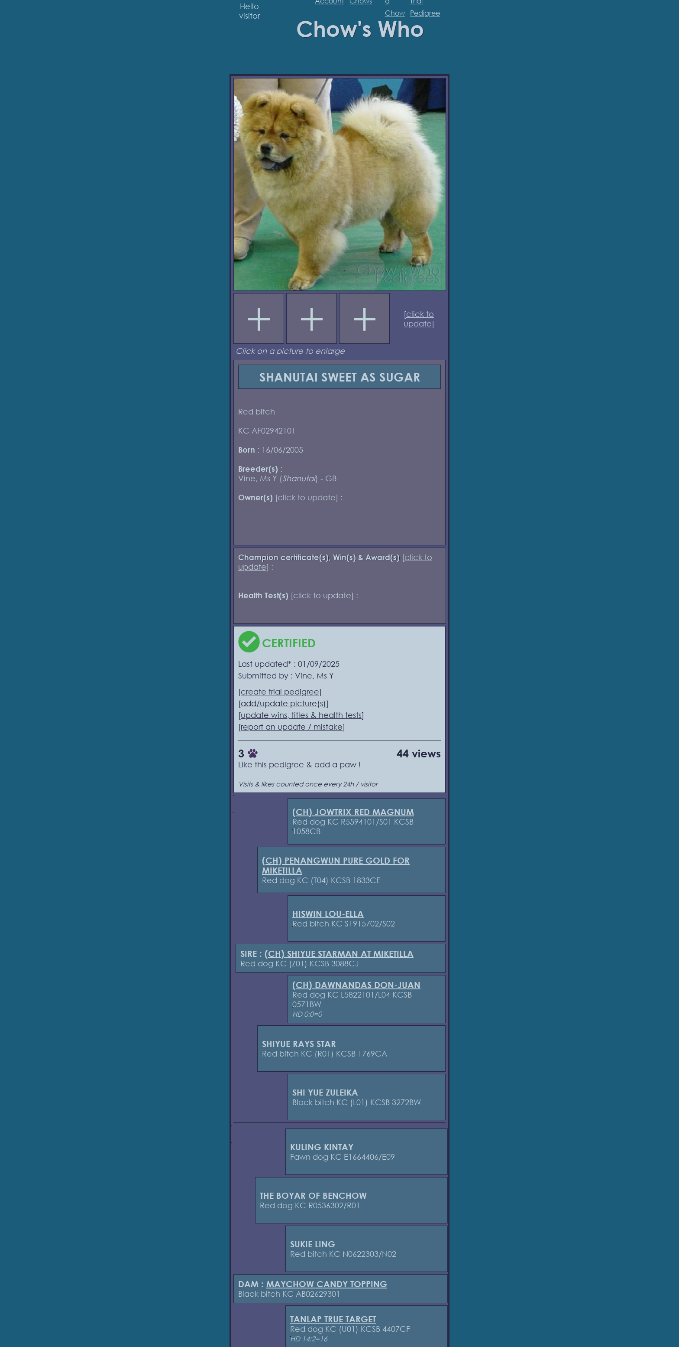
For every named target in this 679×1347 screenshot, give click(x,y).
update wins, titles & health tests (301, 715)
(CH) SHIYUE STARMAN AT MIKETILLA (339, 954)
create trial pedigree (280, 691)
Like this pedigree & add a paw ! (299, 764)
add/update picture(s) (283, 703)
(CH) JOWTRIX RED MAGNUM (353, 812)
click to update (419, 318)
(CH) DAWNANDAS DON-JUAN (356, 985)
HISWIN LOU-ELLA (328, 914)
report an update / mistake (292, 726)
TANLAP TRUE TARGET (333, 1319)
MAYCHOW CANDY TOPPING (326, 1284)
